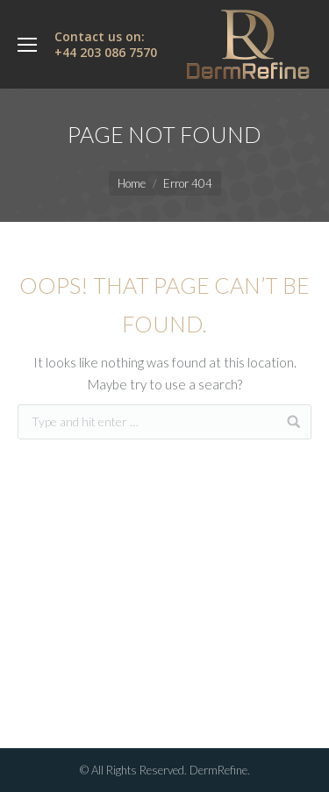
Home (132, 183)
